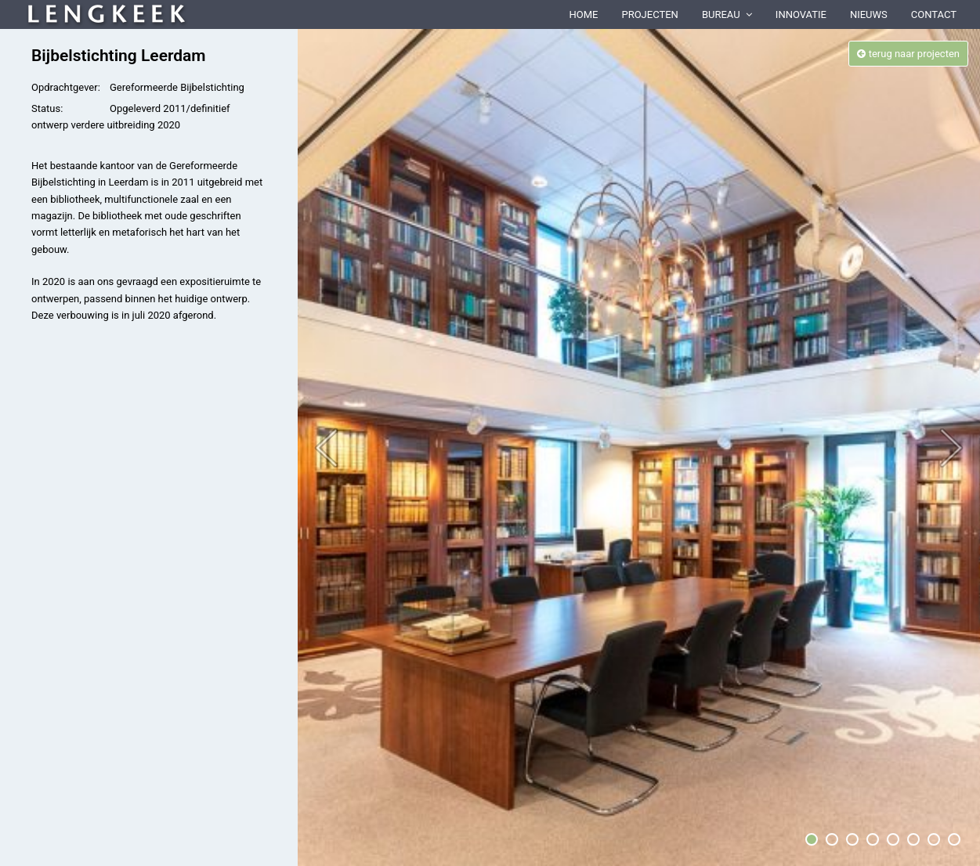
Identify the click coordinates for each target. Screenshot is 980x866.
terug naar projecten (908, 54)
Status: (47, 108)
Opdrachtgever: (65, 87)
